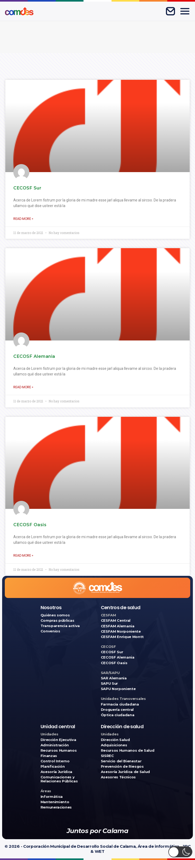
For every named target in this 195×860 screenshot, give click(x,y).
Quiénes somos (55, 615)
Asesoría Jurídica (56, 772)
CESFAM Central (115, 621)
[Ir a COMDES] (19, 11)
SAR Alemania (114, 678)
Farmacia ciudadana (120, 704)
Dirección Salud (115, 740)
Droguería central (117, 710)
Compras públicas (57, 621)
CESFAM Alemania (117, 626)
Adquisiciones (114, 745)
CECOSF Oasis (29, 524)
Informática (52, 797)
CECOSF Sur (27, 188)
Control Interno (55, 761)
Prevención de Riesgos (122, 766)
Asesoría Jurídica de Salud (125, 772)
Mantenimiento (55, 802)
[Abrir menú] (185, 11)
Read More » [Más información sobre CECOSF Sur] (23, 218)
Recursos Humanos (59, 750)
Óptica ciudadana (117, 715)
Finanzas (49, 756)
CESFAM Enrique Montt (122, 637)
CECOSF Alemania (34, 356)
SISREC (107, 756)
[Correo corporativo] (170, 11)
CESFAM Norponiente (121, 631)
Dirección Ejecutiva (58, 740)
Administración (55, 745)
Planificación (53, 766)
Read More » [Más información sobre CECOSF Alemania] (23, 387)
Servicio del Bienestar (121, 761)
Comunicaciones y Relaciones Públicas (59, 779)
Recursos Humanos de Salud (127, 750)
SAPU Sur (109, 683)
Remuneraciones (56, 807)
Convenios (50, 631)
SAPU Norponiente (118, 689)
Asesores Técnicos (118, 777)
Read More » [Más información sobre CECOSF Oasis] (23, 555)
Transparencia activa (60, 626)
